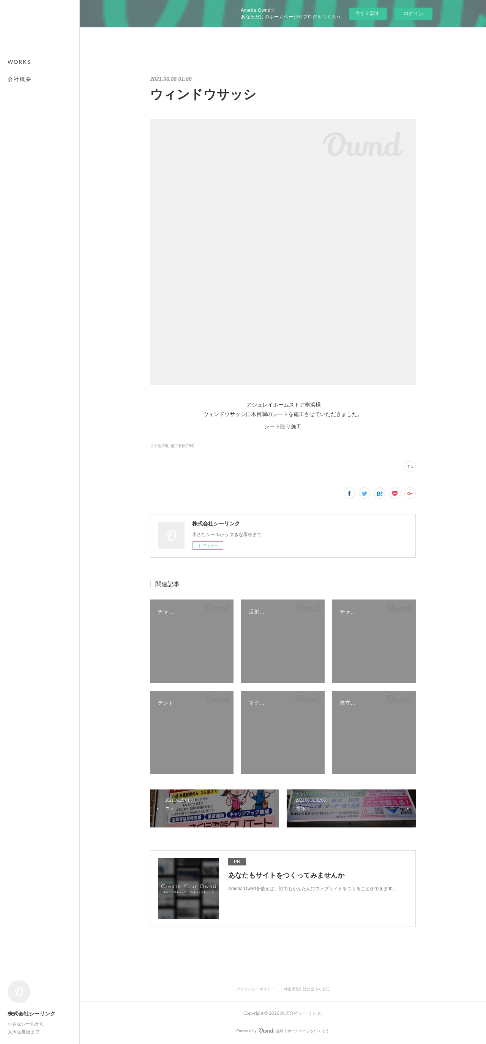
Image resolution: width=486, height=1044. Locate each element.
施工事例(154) (182, 446)
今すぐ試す (367, 13)
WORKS (19, 62)
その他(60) (159, 446)
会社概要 (20, 79)
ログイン (413, 13)
